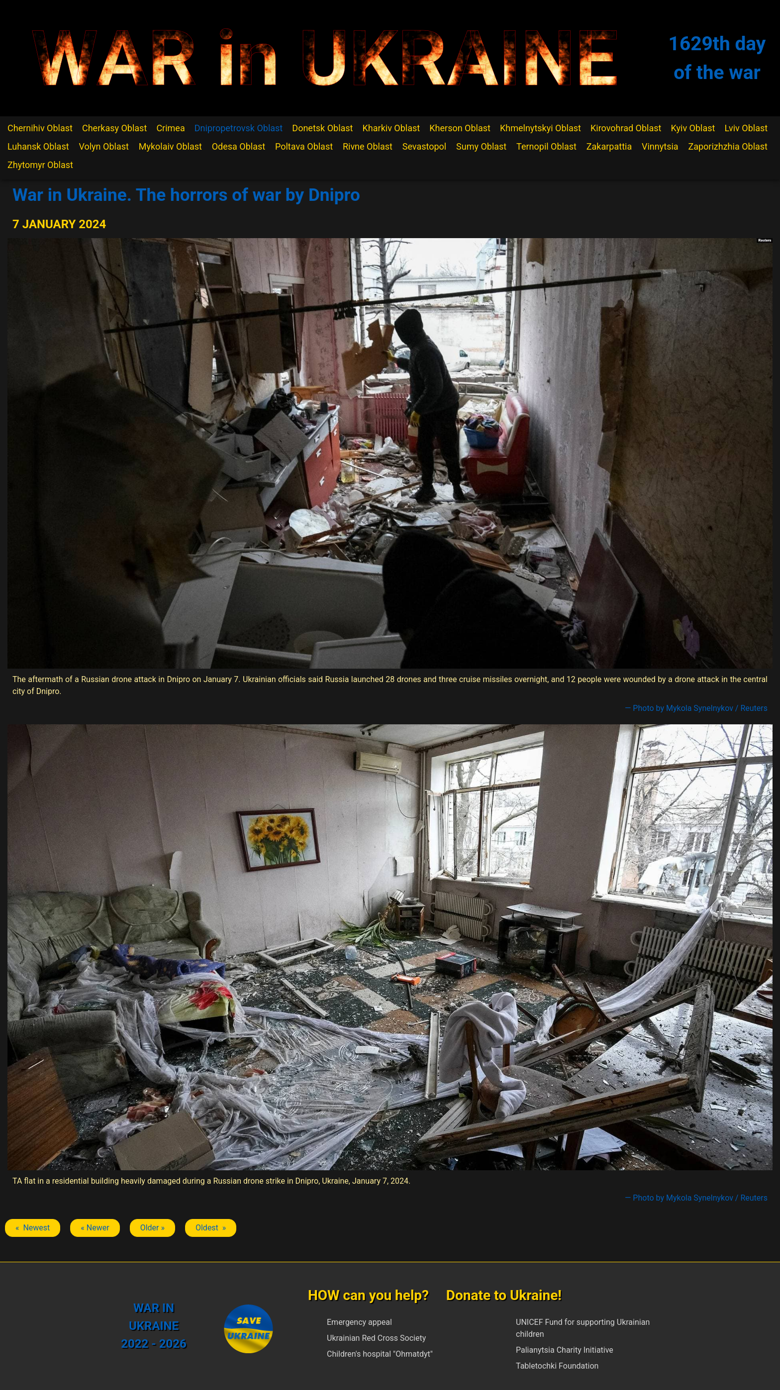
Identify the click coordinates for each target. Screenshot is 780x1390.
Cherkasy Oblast (114, 128)
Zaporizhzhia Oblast (728, 146)
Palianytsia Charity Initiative (564, 1350)
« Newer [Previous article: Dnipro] (95, 1227)
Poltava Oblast (304, 146)
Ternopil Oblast (546, 146)
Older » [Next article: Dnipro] (152, 1227)
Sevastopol (424, 146)
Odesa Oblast (238, 146)
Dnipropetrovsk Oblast (239, 128)
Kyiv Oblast (693, 128)
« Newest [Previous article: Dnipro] (32, 1227)
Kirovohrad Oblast (626, 128)
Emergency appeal (359, 1322)
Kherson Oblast (459, 128)
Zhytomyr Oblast (40, 165)
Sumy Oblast (481, 146)
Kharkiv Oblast (391, 128)
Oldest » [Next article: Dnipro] (210, 1227)
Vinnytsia (660, 146)
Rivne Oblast (367, 146)
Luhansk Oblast (38, 146)
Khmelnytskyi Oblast (540, 128)
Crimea (170, 128)
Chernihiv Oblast (40, 128)
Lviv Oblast (746, 128)
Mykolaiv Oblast (170, 146)
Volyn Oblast (103, 146)
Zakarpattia (609, 146)
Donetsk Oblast (322, 128)
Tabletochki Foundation (557, 1366)
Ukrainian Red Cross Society (376, 1338)
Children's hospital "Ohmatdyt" (380, 1354)
